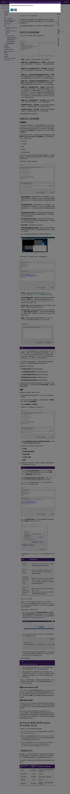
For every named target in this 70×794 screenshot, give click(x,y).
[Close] (60, 3)
